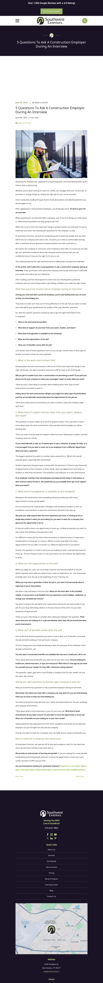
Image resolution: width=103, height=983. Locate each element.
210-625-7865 (51, 796)
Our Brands (51, 830)
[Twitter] (47, 807)
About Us (51, 818)
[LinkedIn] (51, 807)
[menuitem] (18, 978)
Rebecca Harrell (24, 92)
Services (51, 824)
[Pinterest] (55, 807)
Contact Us (51, 865)
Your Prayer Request (51, 11)
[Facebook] (47, 803)
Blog (51, 859)
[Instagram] (51, 803)
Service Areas (51, 836)
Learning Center (51, 853)
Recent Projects (51, 847)
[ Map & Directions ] (51, 940)
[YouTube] (55, 803)
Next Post (82, 745)
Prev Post (21, 745)
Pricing (51, 842)
